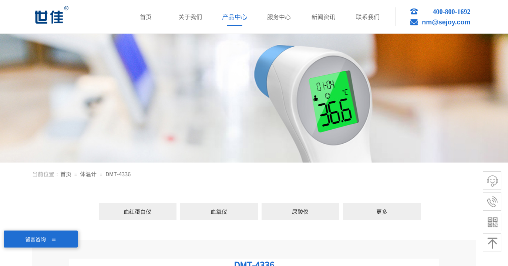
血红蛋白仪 (137, 211)
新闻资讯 (323, 16)
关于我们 (190, 16)
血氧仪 (219, 211)
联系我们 (368, 16)
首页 (65, 174)
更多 (381, 211)
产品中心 (234, 16)
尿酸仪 (300, 211)
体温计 (88, 174)
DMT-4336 (118, 174)
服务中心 (279, 16)
